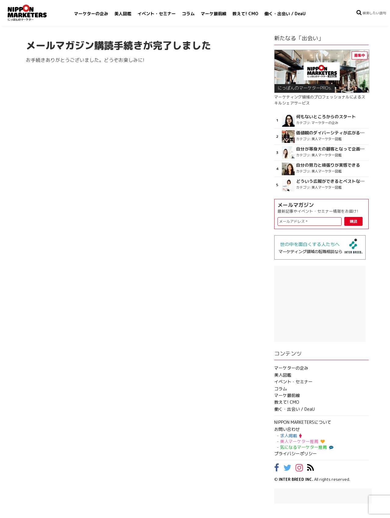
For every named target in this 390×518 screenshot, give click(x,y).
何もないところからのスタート (326, 117)
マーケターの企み (91, 13)
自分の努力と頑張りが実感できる (328, 165)
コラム (188, 13)
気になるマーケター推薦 (306, 447)
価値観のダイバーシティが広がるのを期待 (331, 133)
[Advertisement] (320, 304)
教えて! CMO (245, 13)
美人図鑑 (122, 13)
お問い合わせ (287, 429)
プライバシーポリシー (295, 453)
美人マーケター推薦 (302, 441)
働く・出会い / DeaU (285, 13)
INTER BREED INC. (296, 479)
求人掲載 (291, 435)
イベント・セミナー (156, 13)
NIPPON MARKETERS (33, 13)
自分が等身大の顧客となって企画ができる (331, 149)
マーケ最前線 (213, 13)
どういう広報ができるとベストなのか (331, 181)
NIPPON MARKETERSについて (302, 422)
